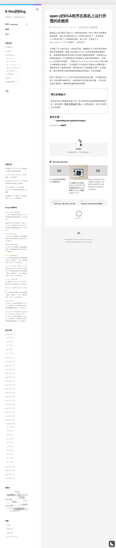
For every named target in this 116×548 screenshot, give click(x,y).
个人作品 (11, 71)
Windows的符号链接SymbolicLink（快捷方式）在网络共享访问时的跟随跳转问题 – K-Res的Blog (16, 305)
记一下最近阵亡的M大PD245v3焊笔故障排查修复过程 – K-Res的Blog (16, 217)
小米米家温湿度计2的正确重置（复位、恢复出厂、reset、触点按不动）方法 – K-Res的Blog (16, 260)
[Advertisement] (13, 125)
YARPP (63, 125)
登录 (8, 525)
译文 (8, 78)
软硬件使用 (10, 82)
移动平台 (11, 74)
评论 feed (10, 533)
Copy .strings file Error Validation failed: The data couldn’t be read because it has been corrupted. (96, 184)
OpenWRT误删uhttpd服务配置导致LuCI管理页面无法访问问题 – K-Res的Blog (16, 238)
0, (67, 27)
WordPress (78, 242)
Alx (91, 242)
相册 (7, 29)
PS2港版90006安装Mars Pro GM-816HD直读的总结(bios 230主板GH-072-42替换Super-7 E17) (77, 188)
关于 (7, 34)
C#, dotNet (12, 61)
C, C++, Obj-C (13, 64)
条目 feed (10, 529)
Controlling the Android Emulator (71, 120)
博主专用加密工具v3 (73, 104)
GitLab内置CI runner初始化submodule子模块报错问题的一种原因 (16, 189)
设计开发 (10, 55)
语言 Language (11, 24)
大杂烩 (9, 47)
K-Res (75, 27)
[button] (112, 544)
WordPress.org (12, 537)
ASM (10, 58)
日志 (8, 51)
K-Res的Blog (15, 11)
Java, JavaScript (14, 68)
